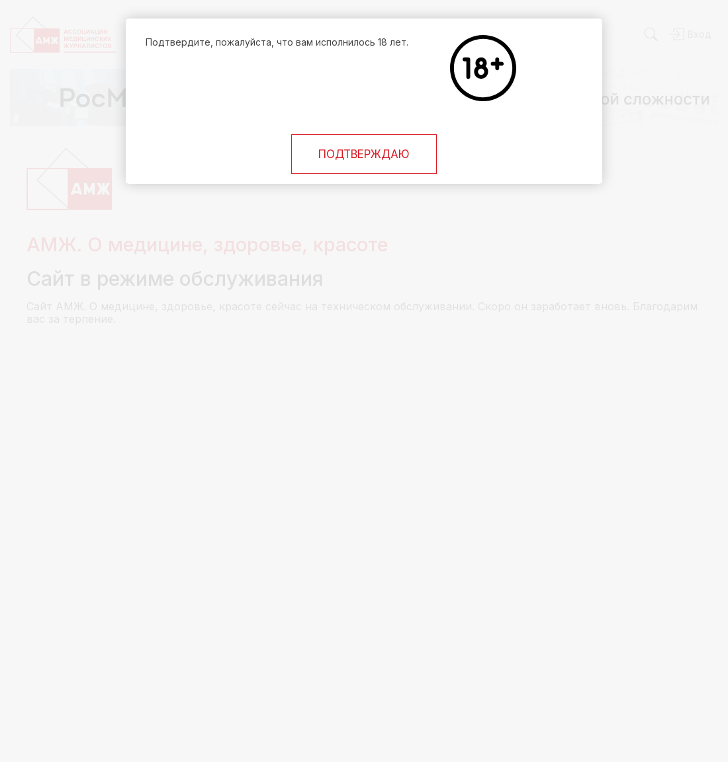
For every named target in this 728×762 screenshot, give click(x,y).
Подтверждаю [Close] (364, 154)
